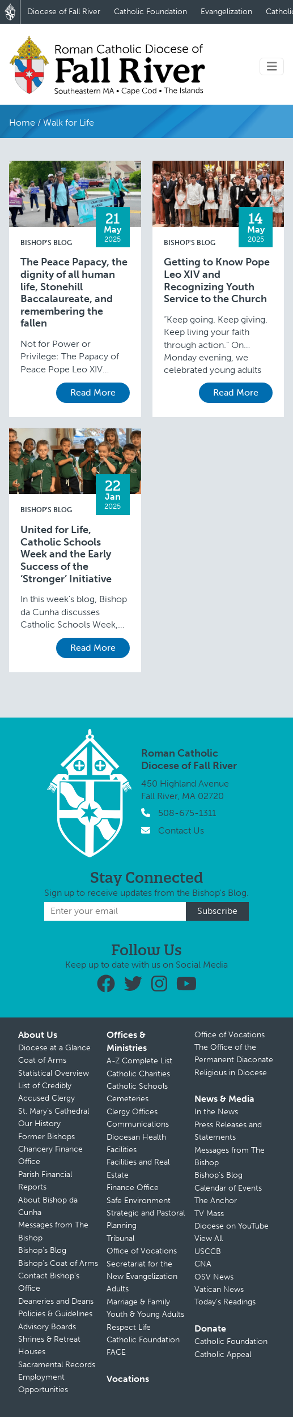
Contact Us (181, 830)
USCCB (207, 1251)
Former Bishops (46, 1136)
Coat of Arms (42, 1060)
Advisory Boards (47, 1327)
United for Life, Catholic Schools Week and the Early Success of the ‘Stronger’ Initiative (66, 554)
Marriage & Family (138, 1302)
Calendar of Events (228, 1188)
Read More (93, 392)
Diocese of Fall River (63, 11)
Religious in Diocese (230, 1072)
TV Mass (209, 1213)
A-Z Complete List (139, 1061)
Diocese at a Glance (54, 1048)
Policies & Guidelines (55, 1314)
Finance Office (133, 1187)
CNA (202, 1264)
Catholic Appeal (222, 1354)
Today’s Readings (225, 1302)
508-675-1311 (187, 813)
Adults (118, 1289)
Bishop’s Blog (42, 1250)
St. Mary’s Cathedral (53, 1111)
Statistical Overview (53, 1073)
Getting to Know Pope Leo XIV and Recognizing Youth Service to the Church (217, 280)
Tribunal (120, 1238)
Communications (138, 1124)
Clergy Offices (132, 1112)
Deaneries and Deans (56, 1301)
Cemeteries (127, 1098)
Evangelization (226, 11)
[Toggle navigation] (272, 66)
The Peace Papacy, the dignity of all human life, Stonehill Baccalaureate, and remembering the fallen (74, 292)
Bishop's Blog (46, 243)
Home (22, 122)
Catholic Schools (137, 1086)
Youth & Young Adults (145, 1314)
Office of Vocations (142, 1251)
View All (208, 1238)
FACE (116, 1352)
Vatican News (219, 1289)
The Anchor (215, 1200)
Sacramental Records (56, 1364)
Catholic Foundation (150, 11)
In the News (216, 1112)
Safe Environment (139, 1200)
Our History (39, 1123)
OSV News (213, 1277)
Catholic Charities (138, 1074)
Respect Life (129, 1327)
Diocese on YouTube (231, 1226)
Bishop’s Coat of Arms (58, 1263)
